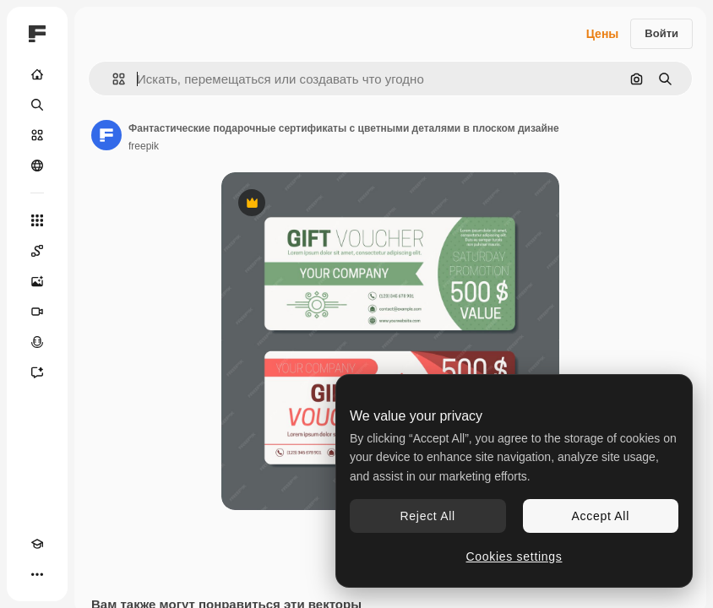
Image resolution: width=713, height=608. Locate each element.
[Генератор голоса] (37, 342)
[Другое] (37, 574)
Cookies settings (514, 556)
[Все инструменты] (37, 220)
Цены (602, 34)
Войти (661, 33)
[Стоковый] (37, 135)
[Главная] (37, 74)
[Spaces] (37, 250)
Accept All (600, 516)
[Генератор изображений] (37, 281)
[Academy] (37, 543)
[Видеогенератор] (37, 311)
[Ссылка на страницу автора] (106, 135)
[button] (112, 79)
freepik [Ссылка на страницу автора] (143, 146)
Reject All (427, 516)
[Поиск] (37, 104)
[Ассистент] (37, 372)
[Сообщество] (37, 165)
